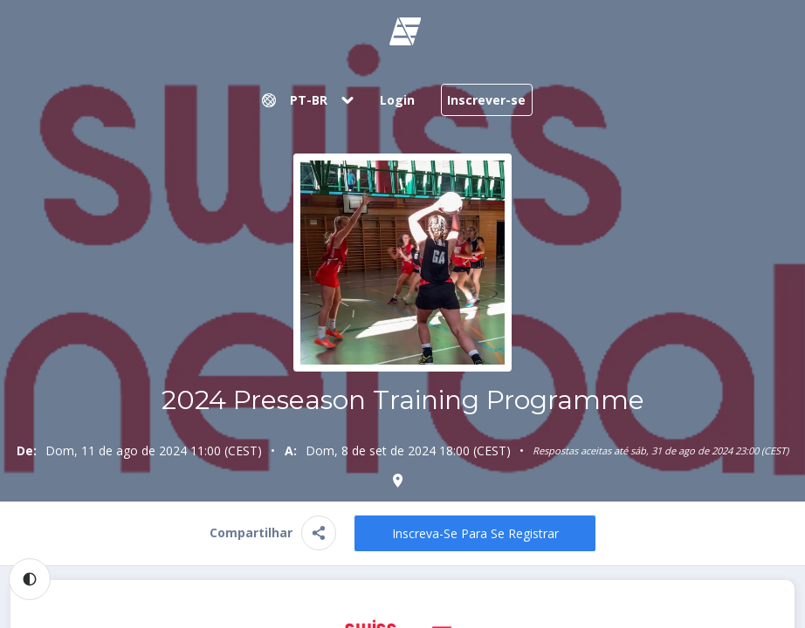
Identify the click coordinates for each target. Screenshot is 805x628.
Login (397, 100)
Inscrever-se (486, 100)
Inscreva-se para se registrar (475, 533)
